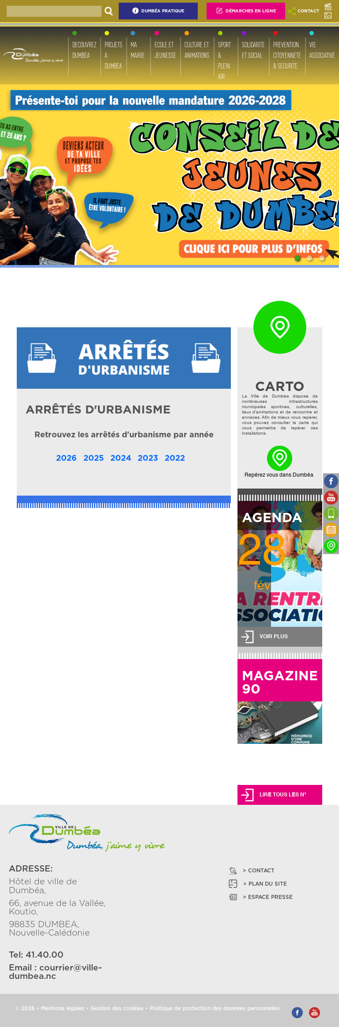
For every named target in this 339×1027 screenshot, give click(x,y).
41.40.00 (45, 955)
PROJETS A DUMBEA (113, 55)
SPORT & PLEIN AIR (224, 61)
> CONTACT (251, 870)
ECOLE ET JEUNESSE (165, 50)
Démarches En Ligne (246, 10)
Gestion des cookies (116, 1008)
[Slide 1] (297, 258)
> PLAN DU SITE (257, 883)
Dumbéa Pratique (158, 10)
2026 (66, 458)
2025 (93, 458)
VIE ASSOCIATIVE (322, 50)
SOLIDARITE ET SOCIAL (253, 50)
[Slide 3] (321, 258)
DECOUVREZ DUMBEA (84, 50)
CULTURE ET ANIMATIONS (197, 50)
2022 (175, 458)
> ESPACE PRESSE (260, 896)
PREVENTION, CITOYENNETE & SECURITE (287, 55)
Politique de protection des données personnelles (215, 1008)
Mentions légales (62, 1008)
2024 (120, 458)
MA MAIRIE (138, 50)
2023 (148, 458)
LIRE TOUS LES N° (283, 795)
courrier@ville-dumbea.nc (55, 972)
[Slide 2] (309, 258)
